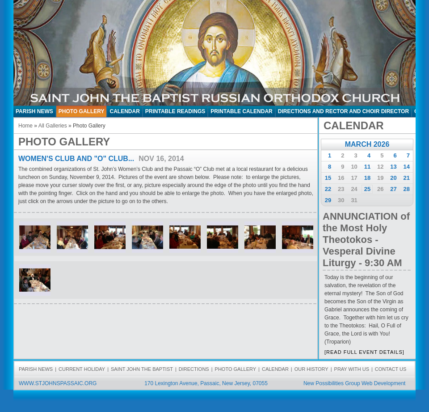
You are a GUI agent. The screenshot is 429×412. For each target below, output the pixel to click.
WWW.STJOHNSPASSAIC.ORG (58, 383)
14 (407, 166)
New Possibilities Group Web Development (354, 383)
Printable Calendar (241, 111)
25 (367, 189)
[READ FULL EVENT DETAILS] (364, 352)
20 (393, 177)
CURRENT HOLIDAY (82, 369)
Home (25, 126)
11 (367, 166)
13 (393, 166)
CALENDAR (124, 111)
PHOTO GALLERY (82, 111)
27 (393, 189)
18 (367, 177)
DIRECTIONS (194, 369)
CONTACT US (391, 369)
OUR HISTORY (311, 369)
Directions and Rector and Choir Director (343, 111)
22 (328, 189)
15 (328, 177)
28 (407, 189)
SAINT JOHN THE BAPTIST (142, 369)
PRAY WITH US (351, 369)
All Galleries (52, 126)
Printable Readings (175, 111)
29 (328, 200)
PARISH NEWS (34, 111)
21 (407, 177)
